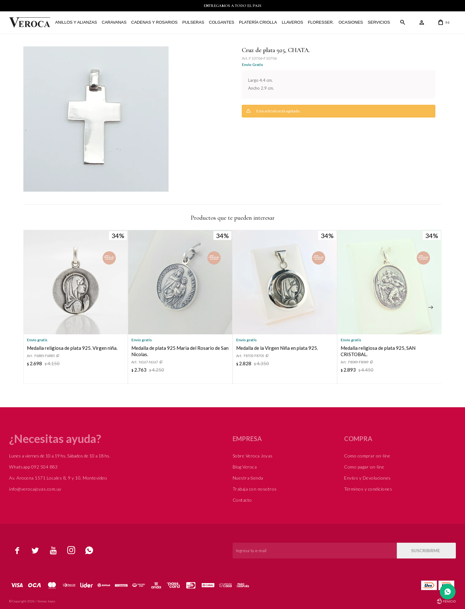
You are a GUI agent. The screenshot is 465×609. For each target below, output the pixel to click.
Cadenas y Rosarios (154, 22)
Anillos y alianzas (76, 22)
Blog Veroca (245, 466)
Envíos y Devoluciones (367, 478)
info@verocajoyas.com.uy (35, 489)
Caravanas (114, 22)
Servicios (379, 22)
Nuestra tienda (248, 478)
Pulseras (193, 22)
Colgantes (221, 22)
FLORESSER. (321, 22)
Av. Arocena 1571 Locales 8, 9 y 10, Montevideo (58, 478)
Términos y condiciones (368, 489)
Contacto (242, 500)
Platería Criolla (258, 22)
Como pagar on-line (364, 466)
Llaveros (292, 22)
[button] (430, 307)
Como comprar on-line (367, 455)
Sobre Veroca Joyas (253, 455)
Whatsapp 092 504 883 (33, 466)
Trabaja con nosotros (255, 489)
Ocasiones (350, 22)
